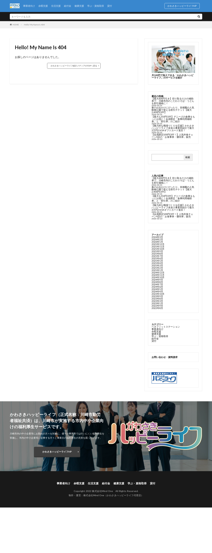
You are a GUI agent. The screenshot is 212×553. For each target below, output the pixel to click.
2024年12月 (158, 272)
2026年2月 (157, 239)
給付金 (67, 5)
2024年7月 (157, 284)
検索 (187, 157)
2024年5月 (157, 289)
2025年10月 (158, 248)
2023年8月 (157, 298)
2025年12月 (158, 244)
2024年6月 (157, 286)
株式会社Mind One (93, 495)
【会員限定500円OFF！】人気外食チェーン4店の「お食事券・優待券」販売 (172, 135)
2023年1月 (157, 303)
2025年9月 (157, 251)
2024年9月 (157, 279)
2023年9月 (157, 296)
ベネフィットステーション (166, 326)
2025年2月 (157, 267)
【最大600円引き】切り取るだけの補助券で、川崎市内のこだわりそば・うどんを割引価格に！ (173, 101)
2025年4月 (157, 263)
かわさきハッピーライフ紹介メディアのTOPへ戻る (74, 65)
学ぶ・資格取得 (95, 5)
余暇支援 (43, 5)
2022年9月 (157, 305)
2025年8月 (157, 253)
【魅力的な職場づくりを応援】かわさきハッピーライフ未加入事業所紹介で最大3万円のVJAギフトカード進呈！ (173, 128)
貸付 (109, 5)
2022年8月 (157, 308)
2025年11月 (158, 246)
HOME (16, 25)
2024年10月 (158, 277)
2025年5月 (157, 260)
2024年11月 (158, 274)
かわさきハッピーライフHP (183, 5)
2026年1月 (157, 241)
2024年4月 (157, 291)
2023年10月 (158, 293)
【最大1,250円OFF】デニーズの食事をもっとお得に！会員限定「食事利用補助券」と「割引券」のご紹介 (173, 119)
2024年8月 (157, 282)
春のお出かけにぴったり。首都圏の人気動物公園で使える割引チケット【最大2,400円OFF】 (173, 110)
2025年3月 (157, 265)
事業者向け (29, 5)
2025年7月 (157, 256)
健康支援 (79, 5)
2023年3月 (157, 300)
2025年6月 (157, 258)
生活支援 (56, 5)
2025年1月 (157, 270)
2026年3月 (157, 237)
